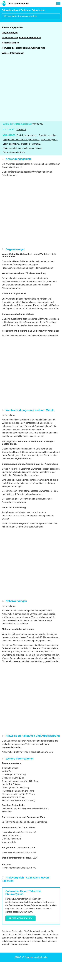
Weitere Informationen (13, 53)
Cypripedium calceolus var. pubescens (21, 139)
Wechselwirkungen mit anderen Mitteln (21, 38)
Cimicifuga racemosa (26, 135)
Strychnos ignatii (48, 139)
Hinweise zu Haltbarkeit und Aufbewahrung (23, 48)
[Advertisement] (31, 89)
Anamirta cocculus (47, 135)
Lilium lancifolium (11, 144)
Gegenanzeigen (10, 32)
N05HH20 (21, 129)
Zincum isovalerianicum (14, 152)
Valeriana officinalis (33, 148)
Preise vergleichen (20, 918)
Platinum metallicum (12, 148)
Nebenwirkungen (10, 43)
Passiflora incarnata (30, 144)
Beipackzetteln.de (19, 3)
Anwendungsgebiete (12, 27)
